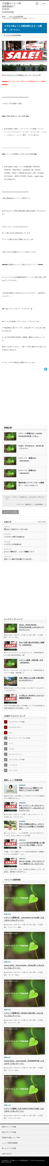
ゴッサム (11, 749)
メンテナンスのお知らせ (12, 544)
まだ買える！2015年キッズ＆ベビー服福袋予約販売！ (32, 697)
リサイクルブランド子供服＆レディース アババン (21, 75)
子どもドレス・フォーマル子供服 (19, 738)
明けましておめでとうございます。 (16, 529)
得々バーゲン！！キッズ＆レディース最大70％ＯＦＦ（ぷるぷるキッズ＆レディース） (31, 808)
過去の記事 (42, 522)
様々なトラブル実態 (9, 1148)
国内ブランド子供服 (9, 1127)
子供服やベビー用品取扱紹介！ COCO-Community (26, 1160)
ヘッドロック (13, 765)
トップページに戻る (10, 512)
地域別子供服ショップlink (11, 1138)
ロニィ (11, 732)
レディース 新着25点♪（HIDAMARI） (27, 459)
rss (37, 3)
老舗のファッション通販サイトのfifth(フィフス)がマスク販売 (31, 789)
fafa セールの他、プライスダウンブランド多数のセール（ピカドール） (31, 862)
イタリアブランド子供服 (16, 722)
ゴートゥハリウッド (15, 754)
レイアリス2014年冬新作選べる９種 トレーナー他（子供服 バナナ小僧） (32, 845)
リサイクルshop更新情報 (16, 16)
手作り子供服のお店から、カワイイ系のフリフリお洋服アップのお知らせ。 (31, 826)
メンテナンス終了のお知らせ (14, 537)
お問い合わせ (6, 1154)
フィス (11, 743)
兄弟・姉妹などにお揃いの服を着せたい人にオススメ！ (31, 679)
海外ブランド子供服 (9, 1132)
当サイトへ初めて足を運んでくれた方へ (18, 559)
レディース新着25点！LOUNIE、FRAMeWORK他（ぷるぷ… (31, 434)
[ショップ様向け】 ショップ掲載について (19, 552)
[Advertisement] (24, 397)
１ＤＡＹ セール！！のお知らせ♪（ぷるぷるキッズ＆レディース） (25, 498)
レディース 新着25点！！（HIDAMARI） (30, 504)
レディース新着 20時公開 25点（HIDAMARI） (31, 661)
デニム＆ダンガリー (15, 727)
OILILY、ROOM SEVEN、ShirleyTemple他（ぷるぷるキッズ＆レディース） (31, 627)
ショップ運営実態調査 (10, 1143)
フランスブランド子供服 (16, 759)
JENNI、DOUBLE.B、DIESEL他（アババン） (31, 447)
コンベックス (13, 770)
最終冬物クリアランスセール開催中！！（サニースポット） (31, 484)
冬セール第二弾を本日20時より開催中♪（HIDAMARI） (31, 644)
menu (44, 3)
